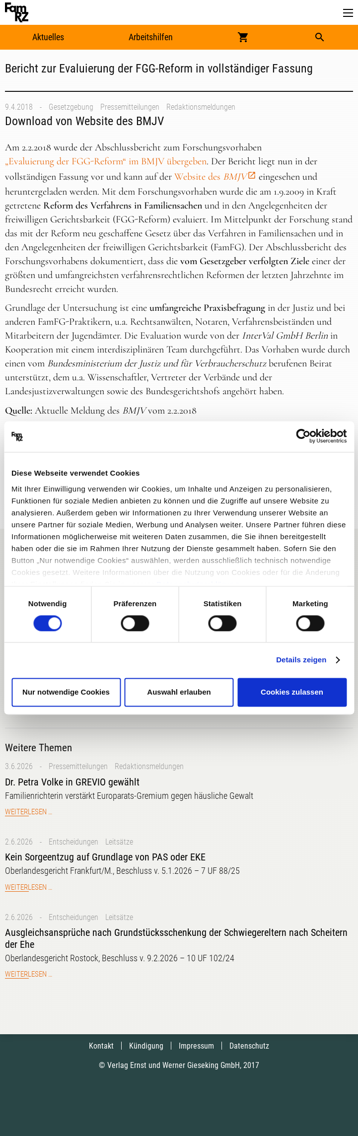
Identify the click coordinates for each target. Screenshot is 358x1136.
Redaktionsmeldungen (200, 107)
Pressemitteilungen (129, 107)
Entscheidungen (73, 842)
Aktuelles (48, 37)
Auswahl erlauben (179, 692)
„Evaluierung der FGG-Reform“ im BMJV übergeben (106, 161)
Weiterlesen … (28, 811)
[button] (348, 13)
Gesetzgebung (71, 107)
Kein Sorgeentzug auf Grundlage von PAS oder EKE (105, 857)
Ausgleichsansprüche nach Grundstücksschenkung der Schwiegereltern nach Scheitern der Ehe (176, 938)
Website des (210, 177)
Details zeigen (301, 659)
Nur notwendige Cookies (66, 692)
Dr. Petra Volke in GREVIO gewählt (72, 782)
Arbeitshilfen (151, 37)
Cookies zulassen (292, 692)
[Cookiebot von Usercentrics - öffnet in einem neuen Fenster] (303, 436)
